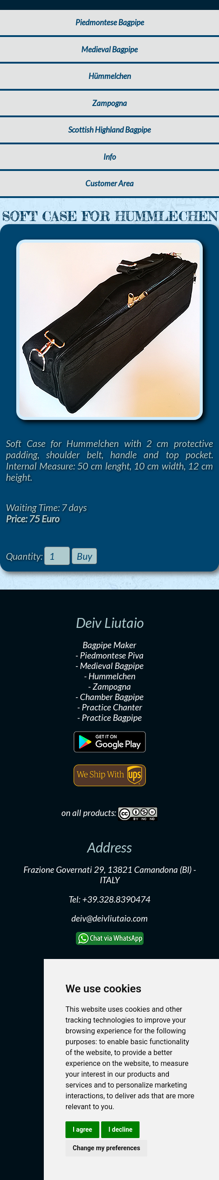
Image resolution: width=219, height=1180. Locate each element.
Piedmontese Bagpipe (109, 22)
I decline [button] (120, 1129)
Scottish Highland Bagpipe (109, 129)
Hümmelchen (110, 76)
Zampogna (109, 103)
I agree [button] (82, 1129)
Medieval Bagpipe (109, 49)
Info (109, 156)
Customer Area (109, 183)
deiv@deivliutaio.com (109, 918)
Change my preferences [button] (106, 1148)
